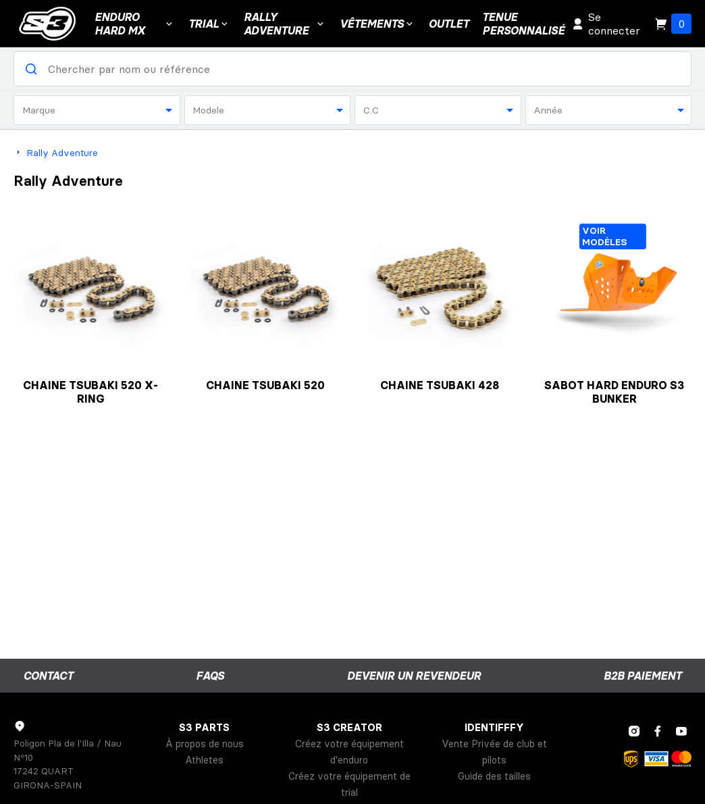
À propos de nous (204, 744)
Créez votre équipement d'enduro (349, 752)
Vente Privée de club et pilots (494, 752)
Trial (209, 23)
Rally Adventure (285, 23)
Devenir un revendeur (414, 675)
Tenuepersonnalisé (523, 23)
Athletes (204, 760)
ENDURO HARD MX (135, 23)
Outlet (449, 23)
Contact (48, 675)
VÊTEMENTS (377, 23)
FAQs (210, 675)
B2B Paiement (642, 675)
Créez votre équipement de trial (349, 784)
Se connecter (605, 23)
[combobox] (97, 110)
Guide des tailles (494, 776)
